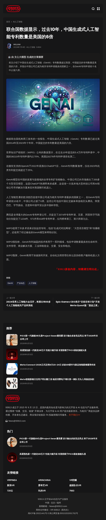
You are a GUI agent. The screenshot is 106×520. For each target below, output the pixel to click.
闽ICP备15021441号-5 (38, 513)
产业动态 (21, 283)
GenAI (10, 283)
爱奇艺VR (43, 485)
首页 (8, 21)
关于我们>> (74, 415)
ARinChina (44, 480)
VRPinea (12, 480)
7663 (71, 490)
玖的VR (42, 490)
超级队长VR (75, 485)
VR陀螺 (73, 480)
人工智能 (32, 283)
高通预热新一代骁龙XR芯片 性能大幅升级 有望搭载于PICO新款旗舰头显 (53, 350)
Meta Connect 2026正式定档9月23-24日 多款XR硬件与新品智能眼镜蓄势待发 (57, 364)
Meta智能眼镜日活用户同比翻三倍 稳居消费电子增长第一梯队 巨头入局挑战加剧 (57, 379)
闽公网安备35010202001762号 (63, 513)
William (16, 44)
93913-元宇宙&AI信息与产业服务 (53, 499)
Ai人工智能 (17, 21)
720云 (10, 490)
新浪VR (10, 485)
